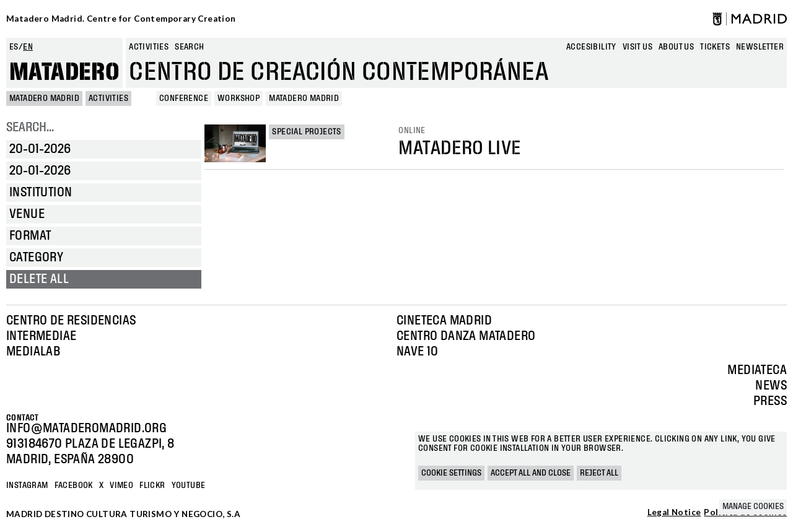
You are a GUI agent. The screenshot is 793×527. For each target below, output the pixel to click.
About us (676, 47)
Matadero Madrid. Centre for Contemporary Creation (121, 19)
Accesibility (591, 47)
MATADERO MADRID (44, 98)
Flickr (152, 485)
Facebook (74, 485)
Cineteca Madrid (444, 321)
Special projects (306, 132)
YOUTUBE (189, 485)
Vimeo (121, 485)
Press (770, 401)
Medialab (33, 352)
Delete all (39, 279)
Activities (149, 47)
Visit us (637, 47)
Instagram (27, 485)
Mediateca (757, 370)
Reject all (599, 473)
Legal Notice (674, 512)
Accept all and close (531, 473)
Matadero (64, 72)
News (771, 386)
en (28, 47)
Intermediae (41, 336)
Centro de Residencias (71, 321)
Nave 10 (417, 352)
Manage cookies (753, 506)
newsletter (760, 47)
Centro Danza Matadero (465, 336)
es (14, 47)
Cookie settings (451, 473)
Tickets (715, 47)
